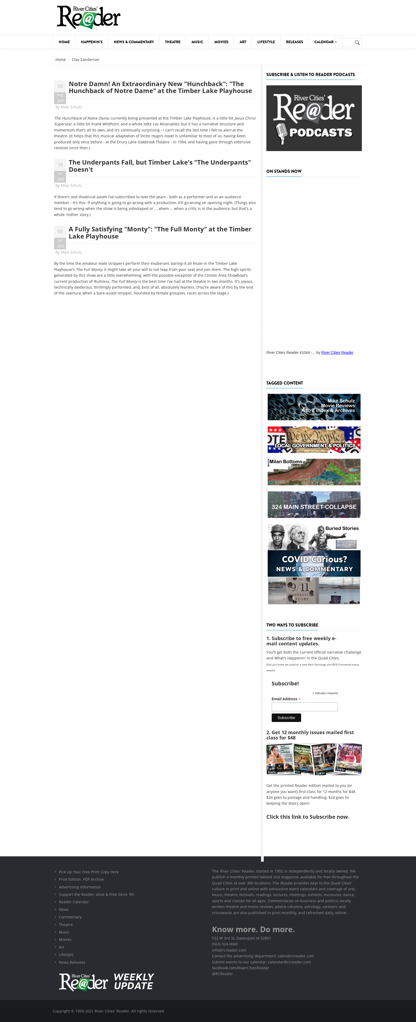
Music (197, 42)
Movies (221, 42)
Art (243, 42)
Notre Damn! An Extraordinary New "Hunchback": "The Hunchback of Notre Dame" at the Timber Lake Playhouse (160, 87)
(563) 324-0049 (225, 943)
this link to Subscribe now (314, 816)
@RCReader (222, 973)
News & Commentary (134, 42)
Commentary (70, 916)
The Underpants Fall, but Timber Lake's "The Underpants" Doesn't (160, 165)
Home (64, 42)
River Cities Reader (337, 352)
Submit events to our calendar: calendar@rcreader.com (261, 961)
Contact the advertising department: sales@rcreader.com (263, 955)
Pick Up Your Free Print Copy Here (89, 871)
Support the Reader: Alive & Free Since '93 (96, 894)
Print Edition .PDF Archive (81, 879)
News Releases (72, 962)
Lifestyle (266, 42)
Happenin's (92, 42)
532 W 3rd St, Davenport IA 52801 (241, 938)
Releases (294, 42)
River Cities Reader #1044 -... (290, 352)
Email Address (286, 699)
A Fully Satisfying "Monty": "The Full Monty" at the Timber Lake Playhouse (160, 232)
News (64, 909)
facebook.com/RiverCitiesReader (240, 967)
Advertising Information (80, 886)
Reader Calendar (74, 901)
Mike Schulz (71, 106)
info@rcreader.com (229, 950)
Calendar (325, 42)
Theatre (172, 42)
